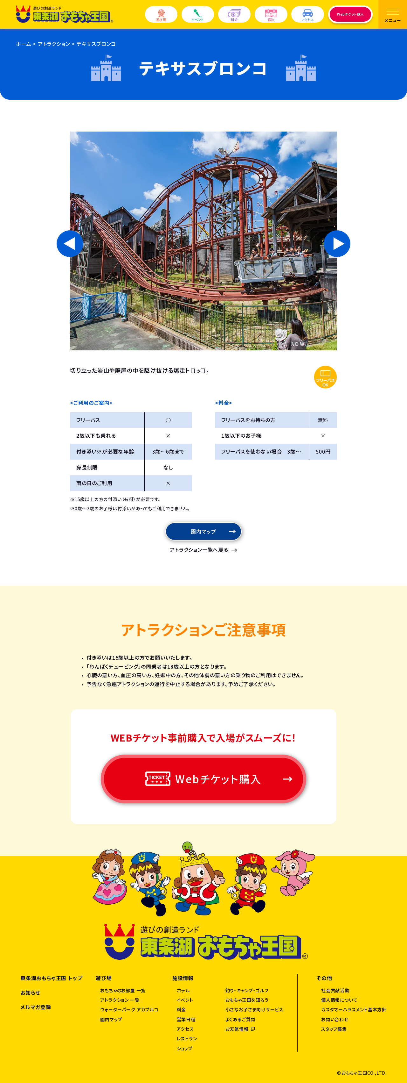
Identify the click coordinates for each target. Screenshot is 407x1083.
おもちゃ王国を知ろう (247, 1000)
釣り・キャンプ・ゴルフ (247, 990)
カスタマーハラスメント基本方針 (354, 1009)
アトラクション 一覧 (119, 1000)
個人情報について (339, 1000)
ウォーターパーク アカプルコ (129, 1009)
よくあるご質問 (240, 1019)
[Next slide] (337, 243)
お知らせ (30, 992)
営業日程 (186, 1019)
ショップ (185, 1048)
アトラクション (54, 43)
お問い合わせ (334, 1019)
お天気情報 (237, 1029)
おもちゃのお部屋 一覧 (123, 990)
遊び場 (161, 15)
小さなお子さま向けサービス (254, 1009)
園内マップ (203, 531)
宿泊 (271, 15)
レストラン (187, 1038)
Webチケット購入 (350, 14)
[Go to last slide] (70, 243)
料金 (234, 15)
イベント (197, 15)
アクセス (307, 15)
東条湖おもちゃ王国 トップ (51, 978)
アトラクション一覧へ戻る (200, 549)
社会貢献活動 (335, 990)
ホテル (183, 990)
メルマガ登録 (35, 1007)
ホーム (23, 43)
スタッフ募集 (334, 1029)
